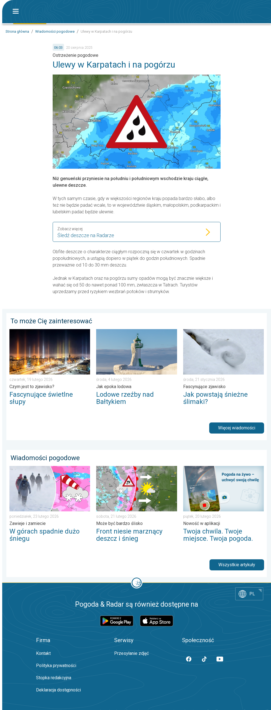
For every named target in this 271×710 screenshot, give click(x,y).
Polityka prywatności (56, 665)
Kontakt (43, 653)
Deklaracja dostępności (58, 690)
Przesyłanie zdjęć (131, 653)
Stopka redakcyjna (53, 677)
